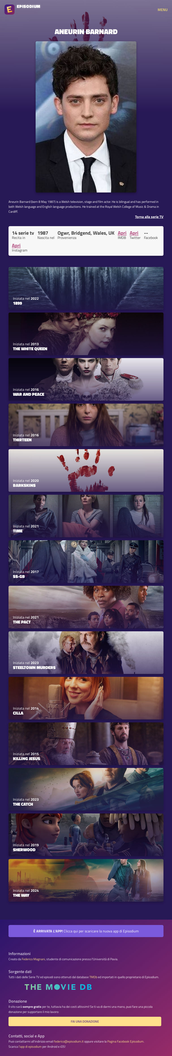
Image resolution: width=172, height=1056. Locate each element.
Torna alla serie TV (149, 216)
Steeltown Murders (34, 667)
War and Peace (28, 394)
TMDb (93, 977)
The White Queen (30, 349)
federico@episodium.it (69, 1041)
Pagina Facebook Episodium (125, 1041)
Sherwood (24, 850)
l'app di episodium (30, 1046)
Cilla (18, 713)
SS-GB (19, 576)
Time (17, 531)
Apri (122, 233)
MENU (163, 9)
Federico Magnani (33, 959)
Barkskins (24, 485)
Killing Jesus (26, 758)
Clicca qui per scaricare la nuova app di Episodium (86, 931)
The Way (21, 895)
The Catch (23, 804)
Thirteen (22, 440)
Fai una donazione (85, 1021)
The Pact (22, 622)
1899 (17, 303)
